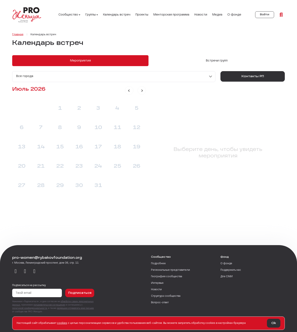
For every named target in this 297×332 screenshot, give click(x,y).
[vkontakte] (15, 271)
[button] (129, 90)
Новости (200, 14)
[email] (34, 271)
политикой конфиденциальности (29, 308)
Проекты (141, 14)
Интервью (157, 283)
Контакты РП (252, 76)
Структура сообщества (165, 296)
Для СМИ (226, 276)
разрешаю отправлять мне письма (75, 308)
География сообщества (166, 276)
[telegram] (25, 271)
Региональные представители (170, 270)
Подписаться (79, 292)
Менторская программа (171, 14)
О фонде (234, 14)
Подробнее (158, 263)
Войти (264, 14)
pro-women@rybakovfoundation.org (47, 258)
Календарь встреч (116, 14)
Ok (273, 323)
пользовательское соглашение (49, 305)
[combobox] (113, 76)
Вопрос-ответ (160, 302)
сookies (62, 323)
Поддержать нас (230, 270)
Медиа (217, 14)
